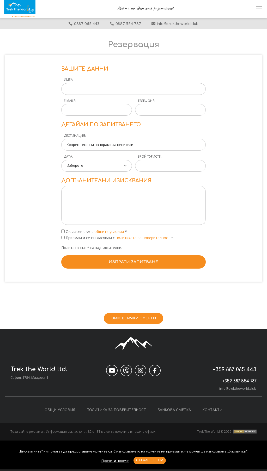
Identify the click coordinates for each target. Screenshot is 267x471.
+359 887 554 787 (231, 382)
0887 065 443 (84, 23)
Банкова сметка (174, 411)
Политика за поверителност (116, 411)
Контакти (212, 411)
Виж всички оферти (133, 319)
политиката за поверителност (143, 237)
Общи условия (60, 411)
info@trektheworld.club (237, 390)
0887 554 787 (125, 23)
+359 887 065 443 (230, 371)
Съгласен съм (149, 460)
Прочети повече (115, 460)
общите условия (109, 231)
